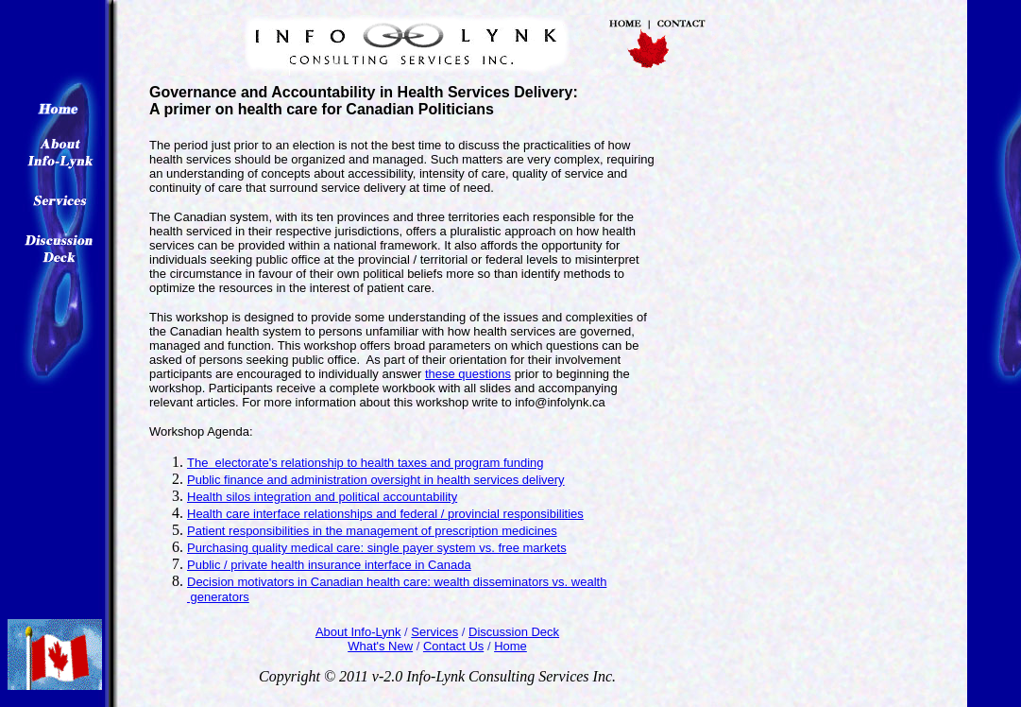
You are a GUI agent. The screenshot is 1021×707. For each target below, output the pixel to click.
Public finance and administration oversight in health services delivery (376, 480)
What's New (380, 646)
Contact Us (453, 646)
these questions (468, 374)
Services (434, 632)
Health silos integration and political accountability (322, 497)
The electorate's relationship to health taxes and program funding (365, 463)
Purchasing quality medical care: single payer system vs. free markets (377, 548)
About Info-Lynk (358, 632)
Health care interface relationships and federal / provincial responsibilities (385, 514)
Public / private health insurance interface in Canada (329, 565)
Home (510, 646)
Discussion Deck (513, 632)
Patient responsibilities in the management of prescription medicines (372, 531)
